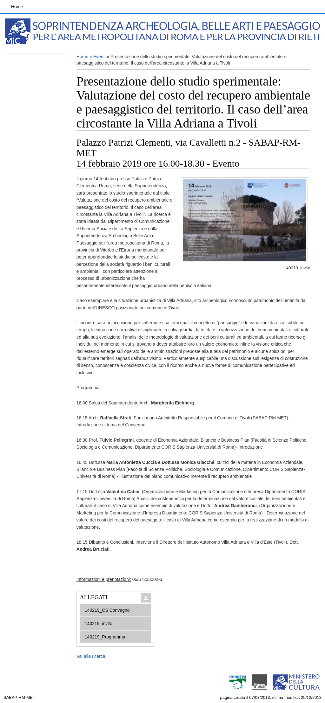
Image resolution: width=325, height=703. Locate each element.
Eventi (99, 56)
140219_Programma (105, 636)
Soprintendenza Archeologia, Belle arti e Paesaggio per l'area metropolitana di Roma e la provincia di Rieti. (163, 31)
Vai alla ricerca (90, 656)
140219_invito (98, 623)
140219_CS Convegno (107, 610)
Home (17, 6)
